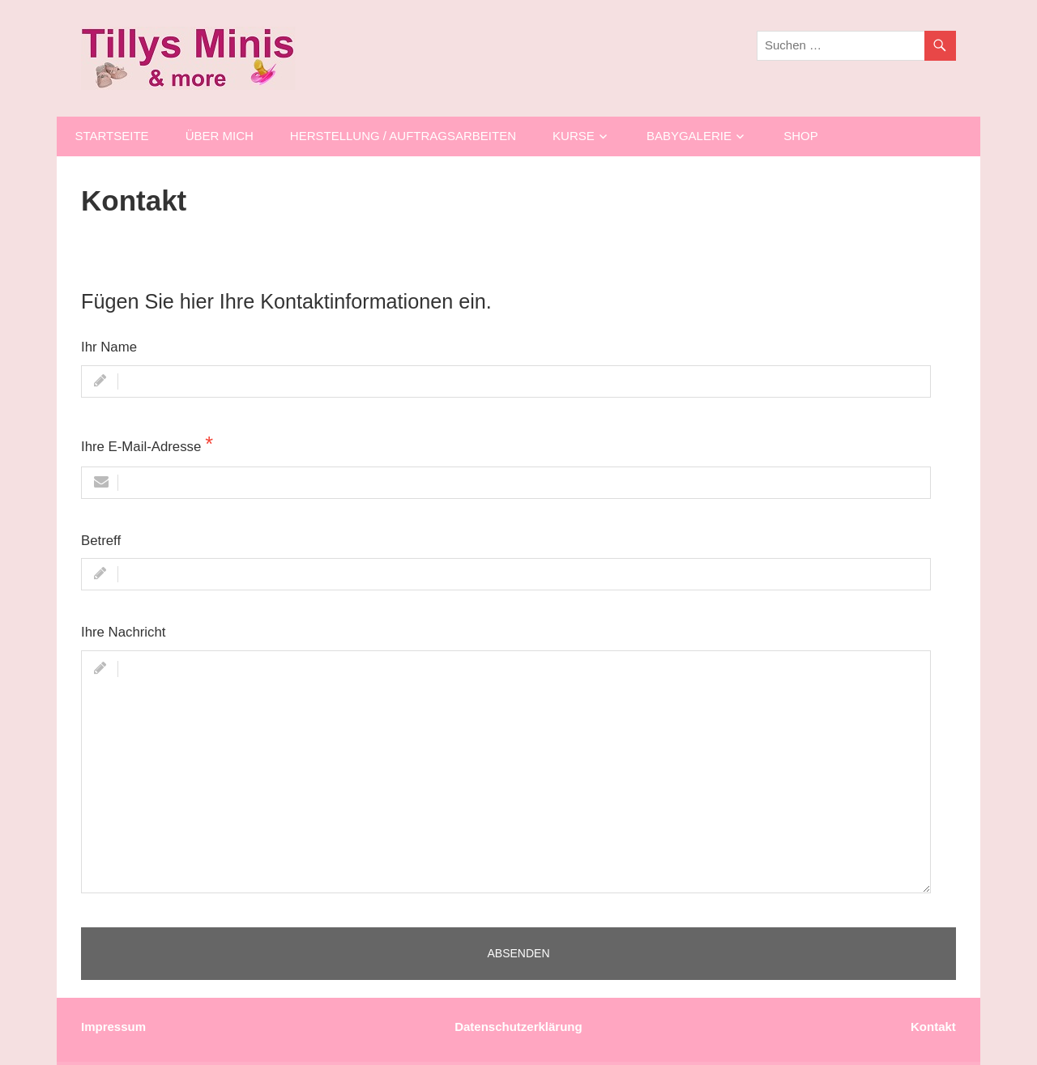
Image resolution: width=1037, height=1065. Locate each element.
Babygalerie (689, 136)
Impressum (113, 1026)
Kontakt (933, 1026)
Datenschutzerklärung (518, 1026)
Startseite (112, 136)
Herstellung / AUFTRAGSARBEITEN (403, 136)
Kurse (574, 136)
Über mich (220, 136)
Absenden (518, 953)
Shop (800, 136)
